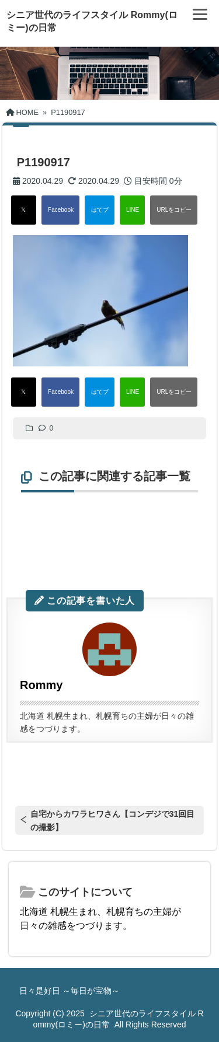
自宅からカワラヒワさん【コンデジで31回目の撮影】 (112, 820)
